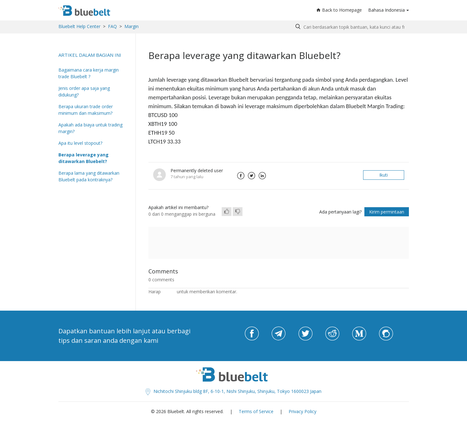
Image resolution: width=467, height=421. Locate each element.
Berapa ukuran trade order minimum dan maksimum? (85, 109)
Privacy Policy (302, 411)
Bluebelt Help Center (79, 26)
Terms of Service (256, 411)
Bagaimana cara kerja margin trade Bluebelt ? (88, 73)
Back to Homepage (339, 10)
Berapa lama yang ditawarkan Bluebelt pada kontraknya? (88, 176)
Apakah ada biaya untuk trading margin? (90, 128)
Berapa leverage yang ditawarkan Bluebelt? (83, 158)
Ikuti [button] (383, 175)
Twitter (251, 175)
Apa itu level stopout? (80, 143)
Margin (131, 26)
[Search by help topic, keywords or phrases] (350, 26)
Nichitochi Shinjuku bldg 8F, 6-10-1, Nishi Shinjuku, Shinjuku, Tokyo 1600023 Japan (233, 391)
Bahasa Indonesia (386, 10)
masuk (169, 292)
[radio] (226, 211)
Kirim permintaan (386, 212)
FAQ (112, 26)
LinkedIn (262, 175)
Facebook (241, 175)
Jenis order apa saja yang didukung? (84, 91)
